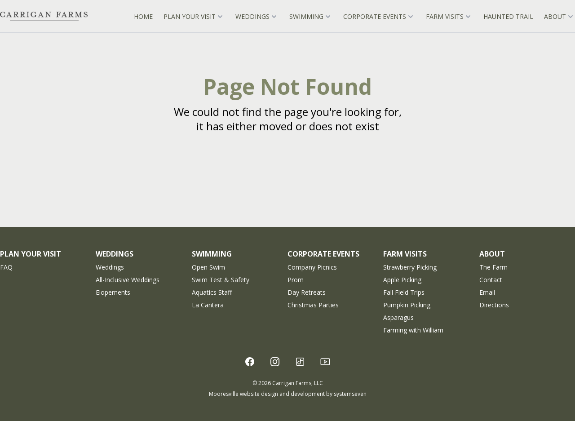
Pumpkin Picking (406, 305)
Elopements (113, 292)
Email (487, 292)
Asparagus (398, 317)
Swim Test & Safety (220, 279)
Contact (490, 279)
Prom (296, 279)
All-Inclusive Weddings (127, 279)
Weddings (110, 267)
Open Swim (208, 267)
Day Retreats (307, 292)
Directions (494, 305)
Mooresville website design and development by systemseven (288, 394)
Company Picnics (312, 267)
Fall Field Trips (404, 292)
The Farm (493, 267)
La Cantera (208, 305)
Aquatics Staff (212, 292)
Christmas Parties (313, 305)
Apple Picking (402, 279)
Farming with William (413, 330)
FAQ (6, 267)
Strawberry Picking (410, 267)
